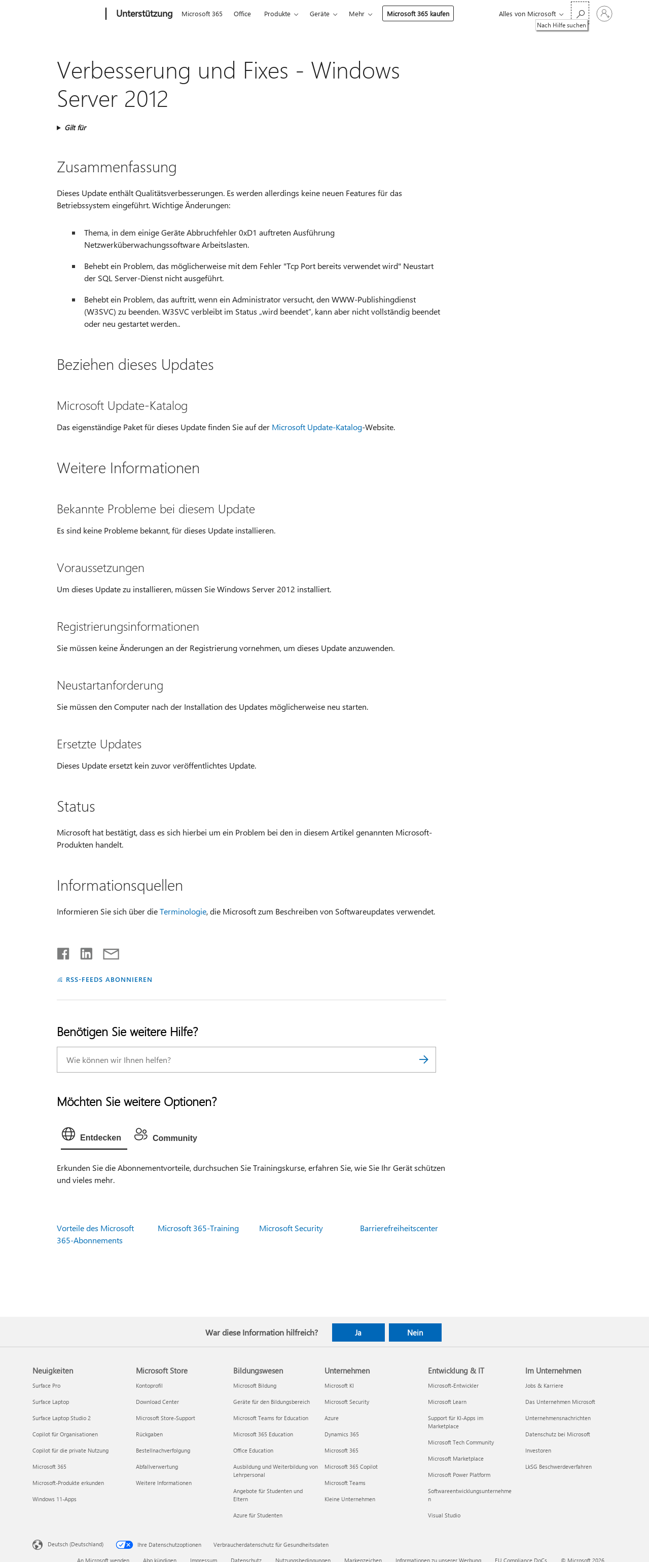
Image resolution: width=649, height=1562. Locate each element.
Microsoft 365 (202, 13)
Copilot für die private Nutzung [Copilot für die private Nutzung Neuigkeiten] (70, 1450)
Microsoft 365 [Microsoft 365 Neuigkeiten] (49, 1466)
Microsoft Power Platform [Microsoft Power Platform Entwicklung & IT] (459, 1474)
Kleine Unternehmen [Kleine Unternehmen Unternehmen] (349, 1499)
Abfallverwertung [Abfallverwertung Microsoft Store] (157, 1466)
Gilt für (75, 127)
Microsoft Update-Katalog (317, 427)
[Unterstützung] (143, 14)
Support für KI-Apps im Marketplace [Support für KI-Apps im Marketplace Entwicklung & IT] (455, 1422)
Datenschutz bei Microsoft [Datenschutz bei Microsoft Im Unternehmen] (557, 1434)
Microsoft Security (291, 1228)
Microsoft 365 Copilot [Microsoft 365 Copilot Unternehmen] (351, 1466)
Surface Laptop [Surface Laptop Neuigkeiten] (50, 1401)
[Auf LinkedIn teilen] (82, 951)
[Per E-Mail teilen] (106, 951)
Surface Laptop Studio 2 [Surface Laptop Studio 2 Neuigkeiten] (61, 1418)
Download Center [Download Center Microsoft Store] (157, 1401)
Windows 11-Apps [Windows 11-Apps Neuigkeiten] (54, 1499)
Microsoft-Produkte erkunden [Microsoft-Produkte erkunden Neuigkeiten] (68, 1483)
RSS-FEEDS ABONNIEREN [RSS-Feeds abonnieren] (109, 979)
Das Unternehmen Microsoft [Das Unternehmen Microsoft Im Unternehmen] (560, 1401)
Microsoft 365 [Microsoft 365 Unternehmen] (341, 1450)
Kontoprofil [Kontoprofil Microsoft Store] (149, 1385)
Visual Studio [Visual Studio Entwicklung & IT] (444, 1515)
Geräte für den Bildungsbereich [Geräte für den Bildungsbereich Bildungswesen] (271, 1401)
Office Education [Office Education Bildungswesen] (253, 1450)
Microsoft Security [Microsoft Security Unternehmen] (346, 1401)
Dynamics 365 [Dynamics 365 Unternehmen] (341, 1434)
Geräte (320, 13)
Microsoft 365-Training (198, 1228)
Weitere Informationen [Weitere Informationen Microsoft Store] (164, 1483)
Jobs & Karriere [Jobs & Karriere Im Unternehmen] (544, 1385)
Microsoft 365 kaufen (418, 13)
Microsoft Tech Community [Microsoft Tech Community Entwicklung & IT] (461, 1442)
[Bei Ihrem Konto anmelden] (604, 14)
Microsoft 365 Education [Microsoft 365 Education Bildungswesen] (263, 1434)
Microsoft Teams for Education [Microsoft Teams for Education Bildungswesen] (270, 1418)
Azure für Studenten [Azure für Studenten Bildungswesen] (257, 1515)
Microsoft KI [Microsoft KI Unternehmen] (339, 1385)
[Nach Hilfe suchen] (580, 13)
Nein (415, 1332)
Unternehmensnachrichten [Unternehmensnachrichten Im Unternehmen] (558, 1418)
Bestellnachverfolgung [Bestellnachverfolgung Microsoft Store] (163, 1450)
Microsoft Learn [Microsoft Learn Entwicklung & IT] (447, 1401)
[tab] (94, 1136)
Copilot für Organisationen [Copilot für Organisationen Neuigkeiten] (65, 1434)
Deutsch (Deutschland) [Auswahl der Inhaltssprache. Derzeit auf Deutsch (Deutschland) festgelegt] (75, 1544)
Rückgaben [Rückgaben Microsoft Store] (149, 1434)
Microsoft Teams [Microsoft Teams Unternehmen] (345, 1483)
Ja (358, 1332)
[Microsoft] (67, 14)
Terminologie (183, 911)
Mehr (357, 13)
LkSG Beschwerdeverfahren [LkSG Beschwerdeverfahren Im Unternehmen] (558, 1466)
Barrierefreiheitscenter (399, 1228)
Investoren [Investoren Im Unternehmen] (538, 1450)
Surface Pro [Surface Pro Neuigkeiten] (46, 1385)
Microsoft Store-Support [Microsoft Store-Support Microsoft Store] (165, 1418)
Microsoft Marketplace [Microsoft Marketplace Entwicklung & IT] (456, 1458)
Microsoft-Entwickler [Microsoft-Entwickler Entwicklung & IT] (453, 1385)
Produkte (277, 13)
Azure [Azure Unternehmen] (331, 1418)
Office (242, 13)
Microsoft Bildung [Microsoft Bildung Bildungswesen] (254, 1385)
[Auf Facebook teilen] (64, 951)
